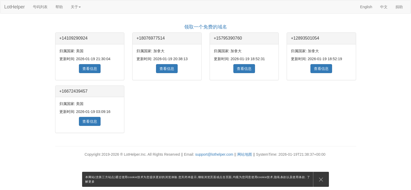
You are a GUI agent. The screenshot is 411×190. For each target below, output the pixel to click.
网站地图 (244, 154)
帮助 (59, 7)
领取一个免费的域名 (205, 27)
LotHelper (14, 7)
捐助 (399, 7)
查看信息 (89, 68)
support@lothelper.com (214, 154)
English (366, 7)
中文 (384, 7)
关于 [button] (76, 7)
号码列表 (40, 7)
